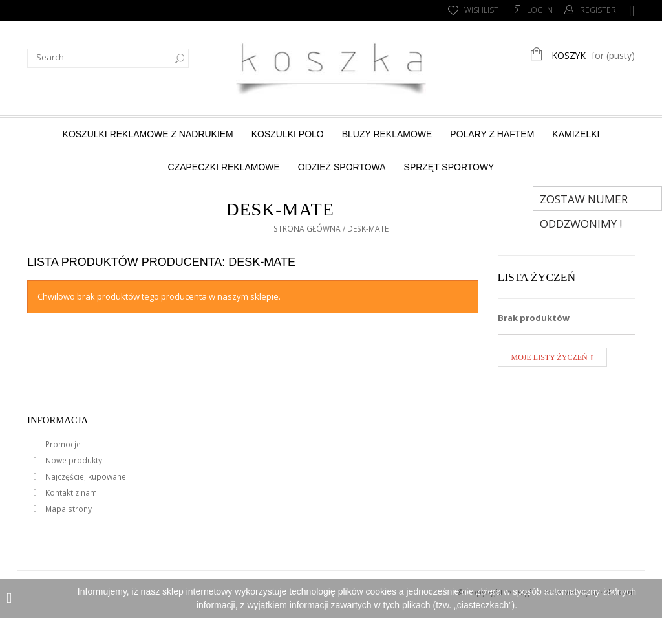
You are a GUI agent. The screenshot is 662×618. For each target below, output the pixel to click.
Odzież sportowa (342, 167)
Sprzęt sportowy (449, 167)
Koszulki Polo (287, 134)
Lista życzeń (537, 276)
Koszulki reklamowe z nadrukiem (148, 134)
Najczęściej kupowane (84, 476)
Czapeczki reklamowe (224, 167)
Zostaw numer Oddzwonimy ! (584, 201)
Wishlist (481, 10)
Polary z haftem (492, 134)
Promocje (62, 444)
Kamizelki (575, 134)
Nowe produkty (72, 460)
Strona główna (307, 228)
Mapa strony (67, 508)
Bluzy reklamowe (387, 134)
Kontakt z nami (71, 492)
